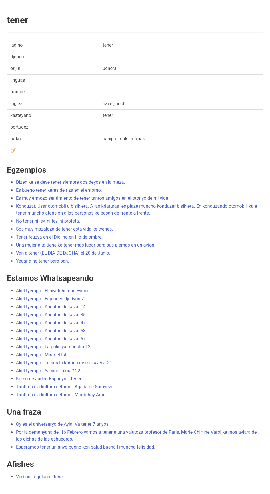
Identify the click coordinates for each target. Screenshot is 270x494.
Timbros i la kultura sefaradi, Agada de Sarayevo (64, 386)
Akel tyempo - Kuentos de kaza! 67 (51, 338)
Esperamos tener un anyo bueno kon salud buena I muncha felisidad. (85, 447)
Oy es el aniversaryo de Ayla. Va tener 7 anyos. (63, 424)
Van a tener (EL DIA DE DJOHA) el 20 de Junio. (63, 253)
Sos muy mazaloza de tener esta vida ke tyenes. (64, 229)
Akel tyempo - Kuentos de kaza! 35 (51, 314)
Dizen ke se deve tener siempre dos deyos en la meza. (70, 182)
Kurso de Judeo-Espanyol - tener (48, 378)
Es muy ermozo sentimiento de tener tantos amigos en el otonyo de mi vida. (92, 198)
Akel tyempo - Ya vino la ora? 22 (48, 370)
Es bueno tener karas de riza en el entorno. (59, 190)
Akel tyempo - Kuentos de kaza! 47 (51, 322)
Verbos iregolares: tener (40, 476)
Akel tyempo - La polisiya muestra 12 (53, 346)
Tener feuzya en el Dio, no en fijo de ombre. (59, 237)
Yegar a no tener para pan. (42, 261)
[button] (255, 7)
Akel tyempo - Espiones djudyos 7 (50, 298)
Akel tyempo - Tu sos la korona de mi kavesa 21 (64, 362)
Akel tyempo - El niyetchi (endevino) (52, 290)
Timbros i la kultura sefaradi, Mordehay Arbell (62, 394)
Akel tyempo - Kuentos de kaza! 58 (51, 330)
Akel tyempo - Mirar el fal (41, 354)
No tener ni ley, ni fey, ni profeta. (48, 221)
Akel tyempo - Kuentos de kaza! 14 (51, 306)
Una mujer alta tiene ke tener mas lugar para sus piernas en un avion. (85, 245)
